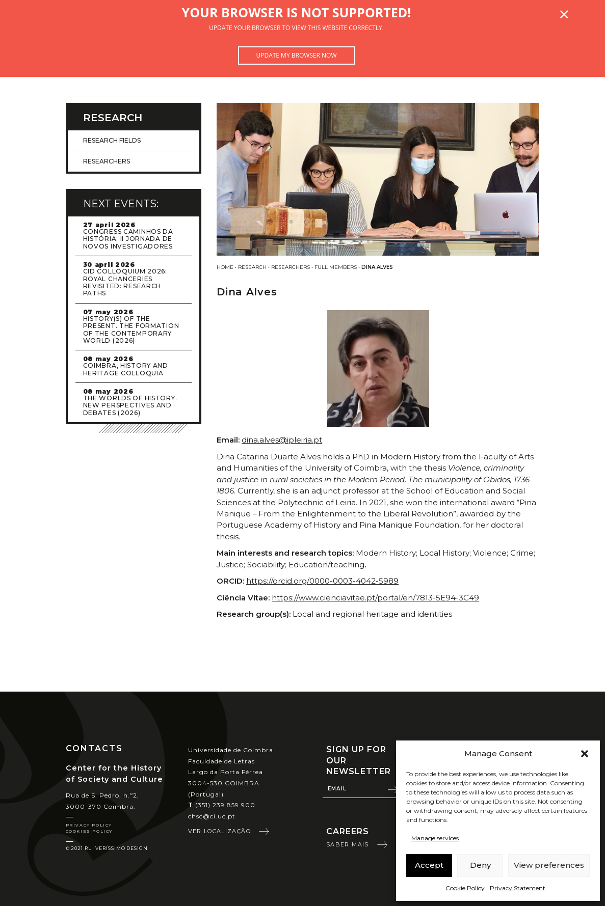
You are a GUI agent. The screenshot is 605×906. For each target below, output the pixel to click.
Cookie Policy (465, 888)
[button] (585, 754)
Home (225, 267)
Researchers (290, 267)
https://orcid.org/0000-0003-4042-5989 (322, 581)
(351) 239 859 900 (222, 805)
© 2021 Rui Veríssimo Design (107, 848)
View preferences (549, 865)
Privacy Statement (517, 888)
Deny (480, 865)
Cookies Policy (89, 831)
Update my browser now (296, 55)
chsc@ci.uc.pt (212, 816)
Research (252, 267)
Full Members (335, 267)
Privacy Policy (89, 825)
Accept (429, 865)
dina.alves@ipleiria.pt (282, 440)
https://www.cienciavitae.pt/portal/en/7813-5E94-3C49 (375, 597)
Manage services (435, 838)
